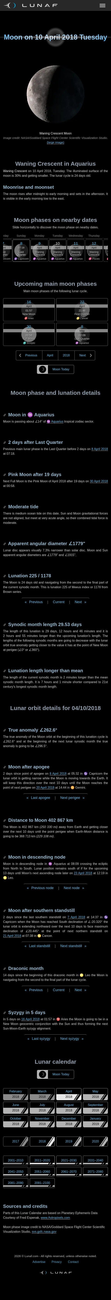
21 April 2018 (12, 935)
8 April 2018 (99, 449)
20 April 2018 (45, 787)
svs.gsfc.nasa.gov (44, 1231)
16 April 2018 (30, 1019)
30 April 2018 (99, 481)
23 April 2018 (83, 873)
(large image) (55, 142)
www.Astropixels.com (55, 1217)
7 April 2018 (76, 917)
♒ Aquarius (55, 421)
